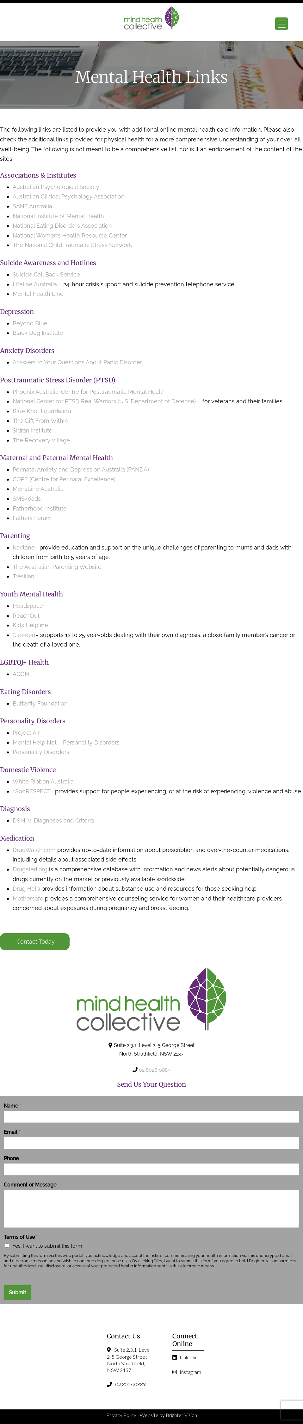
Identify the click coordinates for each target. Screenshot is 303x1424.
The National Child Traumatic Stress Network (72, 245)
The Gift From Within (40, 420)
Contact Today (35, 941)
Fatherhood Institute (40, 508)
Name (12, 1106)
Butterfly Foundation (40, 703)
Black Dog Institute (38, 332)
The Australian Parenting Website (57, 566)
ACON (21, 674)
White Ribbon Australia (43, 781)
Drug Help (26, 888)
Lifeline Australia (35, 284)
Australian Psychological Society (56, 187)
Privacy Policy (121, 1415)
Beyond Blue (30, 323)
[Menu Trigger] (281, 23)
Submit (17, 1293)
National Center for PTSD (47, 401)
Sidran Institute (33, 430)
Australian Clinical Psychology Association (69, 196)
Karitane (24, 547)
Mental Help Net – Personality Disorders (66, 742)
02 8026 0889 (154, 1070)
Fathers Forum (32, 518)
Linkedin (185, 1357)
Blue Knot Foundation (42, 411)
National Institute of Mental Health (58, 216)
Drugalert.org (30, 869)
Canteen (24, 635)
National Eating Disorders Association (62, 225)
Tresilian (23, 576)
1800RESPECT (31, 791)
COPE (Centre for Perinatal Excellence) (64, 479)
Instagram (186, 1372)
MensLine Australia (38, 488)
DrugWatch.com (34, 850)
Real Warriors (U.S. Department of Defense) (138, 401)
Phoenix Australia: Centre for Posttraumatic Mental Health (89, 391)
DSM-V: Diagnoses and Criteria (53, 820)
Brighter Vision (181, 1415)
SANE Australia (32, 206)
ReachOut (26, 615)
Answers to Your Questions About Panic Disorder (78, 362)
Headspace (28, 605)
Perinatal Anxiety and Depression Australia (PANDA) (81, 469)
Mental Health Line (38, 293)
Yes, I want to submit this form (47, 1246)
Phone (13, 1158)
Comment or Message (30, 1185)
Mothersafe (28, 898)
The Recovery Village (41, 440)
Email (12, 1132)
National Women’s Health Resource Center (70, 235)
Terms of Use (21, 1237)
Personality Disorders (41, 752)
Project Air (26, 732)
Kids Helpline (30, 625)
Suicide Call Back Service (46, 274)
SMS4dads (27, 498)
